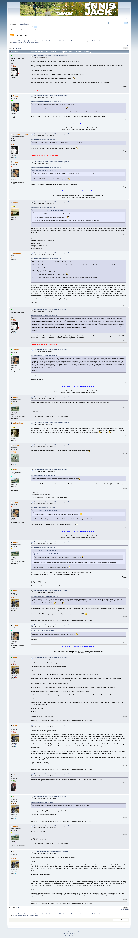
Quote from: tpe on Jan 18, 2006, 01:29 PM (42, 802)
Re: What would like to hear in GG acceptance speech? (51, 95)
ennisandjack (18, 423)
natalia (15, 202)
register (30, 23)
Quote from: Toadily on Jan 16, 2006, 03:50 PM (43, 507)
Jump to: (111, 920)
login (24, 23)
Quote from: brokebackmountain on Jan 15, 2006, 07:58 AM (46, 101)
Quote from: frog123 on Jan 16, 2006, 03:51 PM (43, 547)
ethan (15, 591)
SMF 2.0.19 (62, 931)
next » (127, 45)
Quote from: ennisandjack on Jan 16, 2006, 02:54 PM (44, 596)
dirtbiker (16, 445)
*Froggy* (16, 96)
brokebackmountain (20, 56)
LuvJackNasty (91, 41)
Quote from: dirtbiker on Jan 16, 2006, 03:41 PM (43, 475)
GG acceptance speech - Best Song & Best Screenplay (51, 851)
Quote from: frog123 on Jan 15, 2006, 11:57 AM (43, 139)
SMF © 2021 (69, 931)
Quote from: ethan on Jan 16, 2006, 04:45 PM (42, 630)
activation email (24, 24)
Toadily (15, 397)
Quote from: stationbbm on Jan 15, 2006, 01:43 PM (44, 315)
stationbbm (17, 253)
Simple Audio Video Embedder (70, 933)
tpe (81, 41)
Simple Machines (76, 931)
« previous (122, 45)
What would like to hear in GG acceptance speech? (50, 55)
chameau (85, 41)
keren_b (98, 41)
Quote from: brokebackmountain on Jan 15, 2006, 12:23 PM (46, 167)
